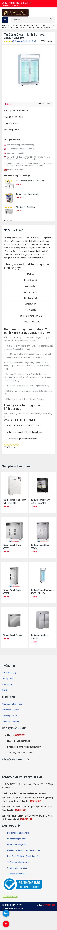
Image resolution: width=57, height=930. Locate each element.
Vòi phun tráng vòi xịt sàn (17, 868)
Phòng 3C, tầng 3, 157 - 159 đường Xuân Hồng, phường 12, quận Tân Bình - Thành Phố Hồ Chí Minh (30, 164)
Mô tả (7, 230)
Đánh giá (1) (18, 230)
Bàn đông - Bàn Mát (15, 856)
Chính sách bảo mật (10, 710)
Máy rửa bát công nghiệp (17, 844)
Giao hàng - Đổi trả (9, 716)
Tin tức (5, 690)
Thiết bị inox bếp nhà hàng (18, 862)
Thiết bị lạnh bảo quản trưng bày (22, 25)
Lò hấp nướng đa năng (16, 839)
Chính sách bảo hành (10, 721)
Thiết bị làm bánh (33, 856)
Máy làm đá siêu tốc (15, 850)
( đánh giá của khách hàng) (24, 41)
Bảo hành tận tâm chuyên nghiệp (21, 149)
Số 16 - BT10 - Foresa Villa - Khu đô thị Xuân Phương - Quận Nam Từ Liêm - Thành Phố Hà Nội (29, 158)
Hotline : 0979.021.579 (11, 6)
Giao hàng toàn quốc (15, 153)
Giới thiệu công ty (9, 673)
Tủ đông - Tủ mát (33, 850)
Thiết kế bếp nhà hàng (16, 874)
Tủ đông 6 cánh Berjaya (12, 635)
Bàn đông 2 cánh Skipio (25, 207)
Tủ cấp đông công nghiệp (11, 27)
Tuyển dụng (7, 684)
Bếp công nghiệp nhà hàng (18, 833)
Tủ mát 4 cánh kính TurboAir (28, 194)
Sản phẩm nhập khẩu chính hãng (20, 145)
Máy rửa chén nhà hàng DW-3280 (30, 181)
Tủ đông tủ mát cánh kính (44, 25)
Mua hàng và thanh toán (12, 704)
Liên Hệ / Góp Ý (8, 678)
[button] (4, 220)
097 (16, 735)
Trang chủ (5, 25)
